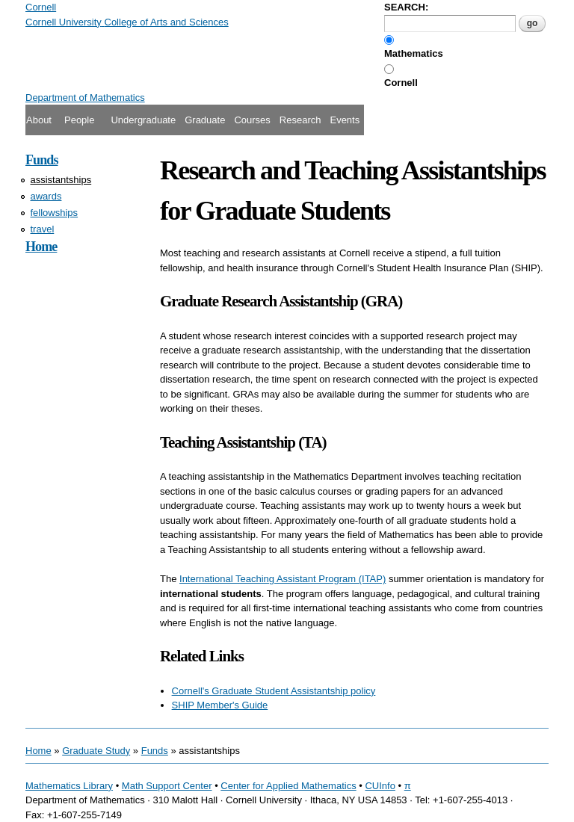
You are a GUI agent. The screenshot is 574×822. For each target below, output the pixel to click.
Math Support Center (167, 785)
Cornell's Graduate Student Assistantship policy (274, 690)
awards (46, 196)
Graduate (205, 120)
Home (41, 246)
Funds (41, 159)
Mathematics (413, 53)
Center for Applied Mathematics (288, 785)
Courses (252, 120)
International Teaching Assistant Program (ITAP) (282, 578)
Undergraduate (143, 120)
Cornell (401, 82)
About (39, 120)
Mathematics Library (69, 785)
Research (300, 120)
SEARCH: (406, 7)
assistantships (61, 179)
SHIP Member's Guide (220, 705)
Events (344, 120)
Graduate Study (96, 750)
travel (43, 229)
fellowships (54, 212)
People (79, 120)
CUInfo (380, 785)
